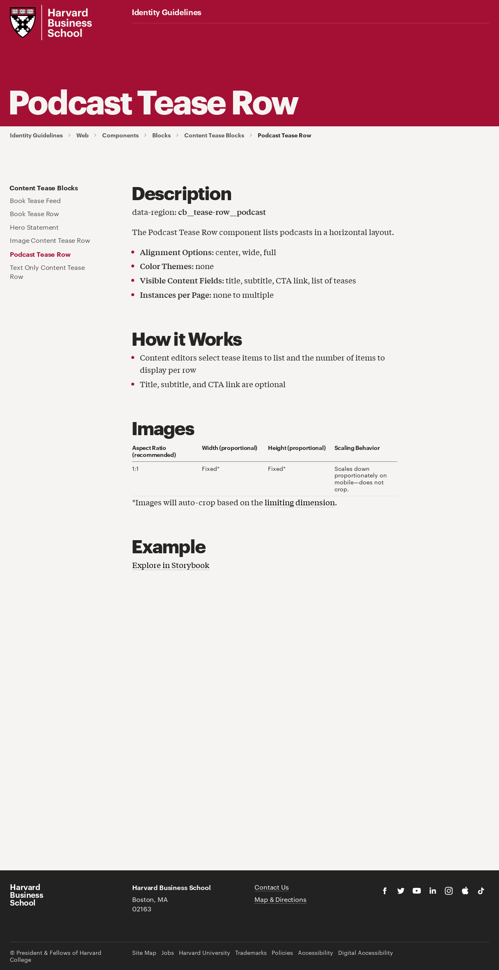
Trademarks (251, 952)
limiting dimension (300, 502)
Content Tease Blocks (214, 135)
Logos (141, 31)
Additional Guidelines (390, 31)
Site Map (144, 952)
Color (175, 31)
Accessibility (315, 952)
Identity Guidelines (166, 11)
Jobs (167, 952)
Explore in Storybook (170, 564)
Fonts (208, 31)
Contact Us (271, 887)
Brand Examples (323, 31)
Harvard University (204, 952)
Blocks (161, 135)
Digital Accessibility (365, 952)
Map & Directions (280, 899)
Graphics (240, 31)
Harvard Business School (26, 894)
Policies (282, 952)
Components (120, 135)
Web (276, 31)
